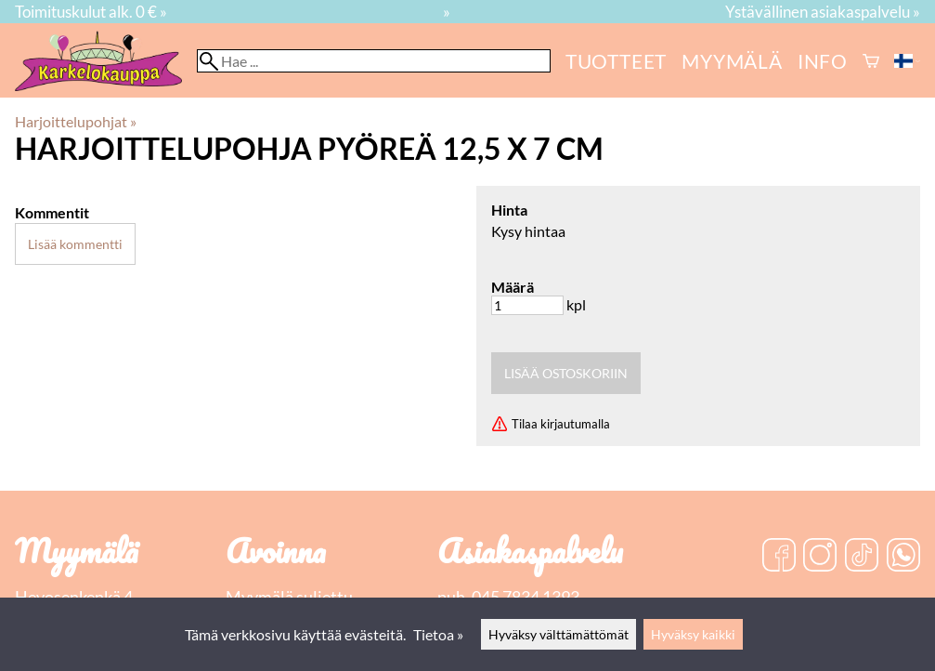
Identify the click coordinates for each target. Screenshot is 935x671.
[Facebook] (779, 556)
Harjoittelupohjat (75, 121)
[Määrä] (527, 305)
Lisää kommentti (75, 244)
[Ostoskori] (871, 61)
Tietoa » (438, 634)
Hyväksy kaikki (693, 634)
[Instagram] (820, 556)
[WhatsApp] (903, 556)
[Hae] (374, 60)
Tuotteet (616, 60)
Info (823, 60)
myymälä (732, 60)
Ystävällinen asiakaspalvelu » (822, 11)
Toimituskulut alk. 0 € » (91, 11)
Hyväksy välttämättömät (558, 634)
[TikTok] (861, 556)
